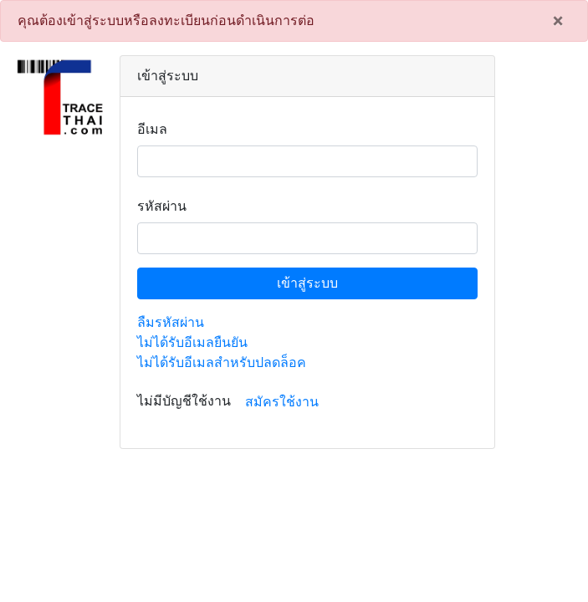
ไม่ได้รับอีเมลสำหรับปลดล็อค (221, 362)
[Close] (557, 21)
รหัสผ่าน (162, 206)
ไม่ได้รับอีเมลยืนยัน (192, 342)
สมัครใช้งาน (282, 402)
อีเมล (152, 129)
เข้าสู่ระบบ (307, 283)
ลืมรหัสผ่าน (170, 322)
